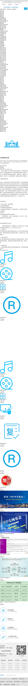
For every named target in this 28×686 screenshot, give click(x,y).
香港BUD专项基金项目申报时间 (7, 533)
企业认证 (2, 114)
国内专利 (2, 61)
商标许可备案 (3, 19)
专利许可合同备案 (4, 69)
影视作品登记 (3, 390)
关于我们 (4, 4)
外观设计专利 (3, 63)
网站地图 (13, 684)
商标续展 (2, 16)
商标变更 (2, 14)
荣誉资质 (17, 665)
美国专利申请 (3, 47)
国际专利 (2, 46)
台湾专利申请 (3, 55)
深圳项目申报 (14, 678)
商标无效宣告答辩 (4, 24)
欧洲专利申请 (3, 50)
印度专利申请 (3, 59)
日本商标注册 (3, 33)
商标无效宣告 (3, 25)
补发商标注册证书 (4, 20)
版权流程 (10, 667)
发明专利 (2, 77)
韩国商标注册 (3, 32)
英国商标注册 (3, 38)
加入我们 (24, 663)
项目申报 (2, 96)
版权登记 (2, 78)
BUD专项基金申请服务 (5, 554)
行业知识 (16, 4)
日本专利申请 (3, 54)
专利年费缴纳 (3, 70)
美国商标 (2, 42)
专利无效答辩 (3, 72)
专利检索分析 (3, 65)
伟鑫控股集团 (3, 52)
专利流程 (10, 665)
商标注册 (9, 9)
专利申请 (3, 665)
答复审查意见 (3, 68)
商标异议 (2, 23)
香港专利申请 (3, 49)
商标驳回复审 (3, 18)
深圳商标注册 (7, 684)
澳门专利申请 (3, 56)
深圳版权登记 (22, 678)
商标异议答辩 (3, 22)
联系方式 (10, 4)
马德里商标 (2, 45)
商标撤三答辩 (3, 27)
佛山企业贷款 (9, 681)
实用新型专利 (3, 76)
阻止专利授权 (3, 67)
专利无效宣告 (3, 73)
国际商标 (14, 9)
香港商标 (2, 41)
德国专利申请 (3, 60)
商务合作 (24, 665)
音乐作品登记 (3, 373)
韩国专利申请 (3, 58)
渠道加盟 (24, 667)
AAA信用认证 (3, 487)
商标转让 (2, 15)
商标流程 (10, 663)
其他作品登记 (3, 399)
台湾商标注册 (3, 37)
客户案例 (17, 667)
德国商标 (2, 34)
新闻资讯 (17, 669)
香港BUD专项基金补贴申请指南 (7, 508)
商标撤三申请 (3, 28)
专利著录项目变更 (4, 64)
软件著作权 (20, 324)
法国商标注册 (3, 40)
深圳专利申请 (3, 9)
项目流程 (10, 669)
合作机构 (24, 669)
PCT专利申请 (3, 51)
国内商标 (2, 11)
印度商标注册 (3, 36)
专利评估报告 (3, 74)
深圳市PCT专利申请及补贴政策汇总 (8, 601)
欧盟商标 (2, 43)
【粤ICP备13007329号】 (11, 675)
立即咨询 (2, 168)
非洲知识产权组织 (4, 31)
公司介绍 (17, 663)
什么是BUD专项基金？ (5, 577)
